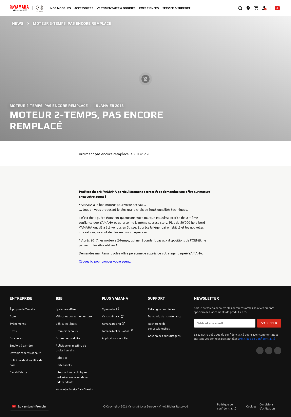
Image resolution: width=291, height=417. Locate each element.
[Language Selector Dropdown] (277, 8)
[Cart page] (256, 8)
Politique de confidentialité (226, 406)
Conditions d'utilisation (267, 406)
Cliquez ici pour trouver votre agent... (107, 261)
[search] (240, 8)
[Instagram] (277, 350)
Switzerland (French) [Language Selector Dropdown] (29, 406)
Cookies (251, 406)
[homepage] (19, 8)
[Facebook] (268, 350)
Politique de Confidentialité (257, 338)
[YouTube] (260, 350)
